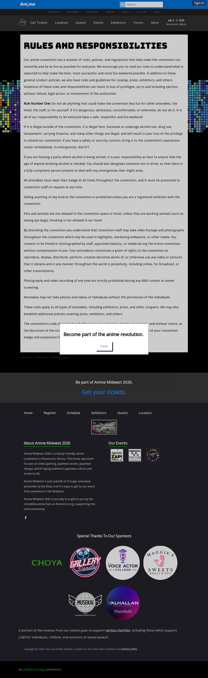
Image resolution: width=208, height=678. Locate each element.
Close (104, 346)
